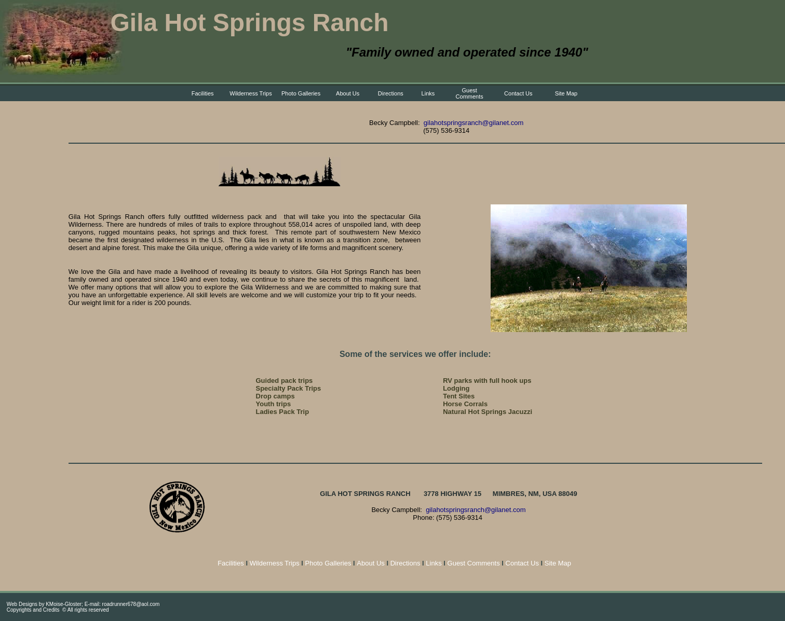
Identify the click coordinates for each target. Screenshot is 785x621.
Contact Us (518, 93)
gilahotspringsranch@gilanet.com (473, 123)
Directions (390, 93)
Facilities (203, 93)
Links (428, 93)
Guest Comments (469, 93)
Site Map (566, 93)
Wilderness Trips (250, 93)
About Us (347, 93)
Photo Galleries (300, 93)
